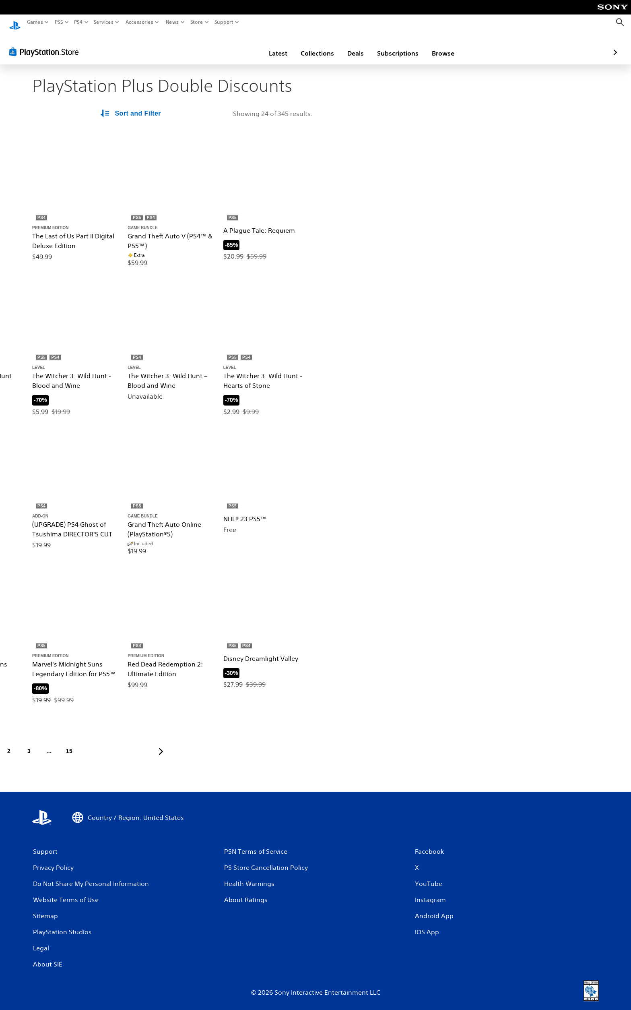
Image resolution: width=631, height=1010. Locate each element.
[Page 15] (69, 744)
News (172, 22)
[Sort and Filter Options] (131, 106)
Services (103, 22)
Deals (308, 45)
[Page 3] (29, 744)
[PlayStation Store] (46, 43)
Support (223, 22)
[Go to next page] (161, 744)
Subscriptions (350, 45)
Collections (270, 45)
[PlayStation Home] (15, 22)
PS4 (78, 22)
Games (35, 22)
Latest (231, 45)
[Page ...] (49, 744)
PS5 (59, 22)
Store (196, 22)
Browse (396, 45)
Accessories (139, 22)
